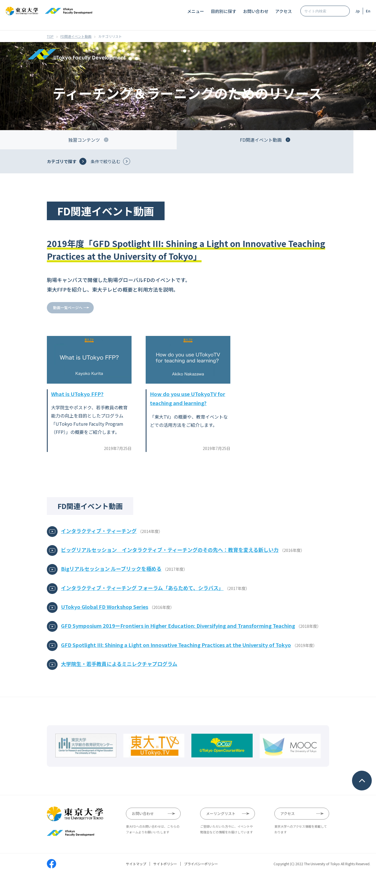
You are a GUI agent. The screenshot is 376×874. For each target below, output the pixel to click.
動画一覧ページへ (67, 307)
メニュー (195, 11)
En (368, 11)
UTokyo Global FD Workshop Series (104, 606)
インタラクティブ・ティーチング (99, 530)
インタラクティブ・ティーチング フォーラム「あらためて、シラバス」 (142, 587)
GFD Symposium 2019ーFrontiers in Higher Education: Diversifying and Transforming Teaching (178, 625)
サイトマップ (136, 864)
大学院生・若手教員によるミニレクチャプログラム (119, 663)
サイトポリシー (165, 864)
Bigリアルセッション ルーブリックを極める (111, 568)
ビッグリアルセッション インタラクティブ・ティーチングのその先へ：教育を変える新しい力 (170, 549)
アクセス (283, 11)
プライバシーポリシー (201, 864)
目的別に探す (223, 11)
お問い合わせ (255, 11)
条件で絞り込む (105, 161)
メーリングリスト (220, 813)
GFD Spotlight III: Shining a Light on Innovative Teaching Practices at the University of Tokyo (176, 644)
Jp (357, 11)
